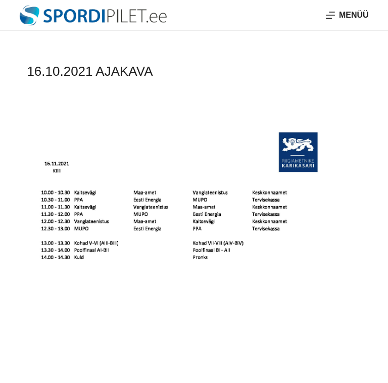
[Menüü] (347, 15)
